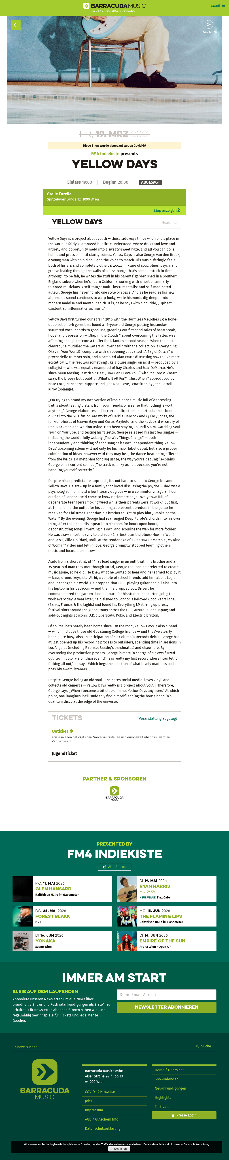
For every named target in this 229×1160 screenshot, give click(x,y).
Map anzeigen (165, 210)
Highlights (163, 1097)
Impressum (94, 1110)
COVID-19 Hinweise (100, 1092)
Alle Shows (116, 867)
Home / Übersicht (169, 1070)
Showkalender (166, 1079)
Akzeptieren (119, 1148)
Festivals (162, 1107)
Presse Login (186, 1115)
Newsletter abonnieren (166, 1007)
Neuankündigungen (170, 1088)
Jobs (88, 1101)
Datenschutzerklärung (102, 1128)
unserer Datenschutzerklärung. (192, 1144)
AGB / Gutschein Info (101, 1119)
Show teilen (209, 32)
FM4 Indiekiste (105, 153)
